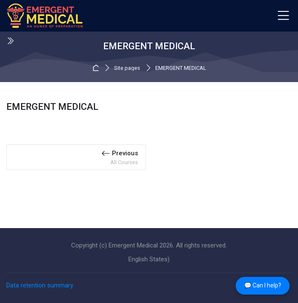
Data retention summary (39, 285)
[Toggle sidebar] (10, 41)
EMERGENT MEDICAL (180, 68)
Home (97, 68)
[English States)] (149, 259)
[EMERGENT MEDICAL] (44, 16)
